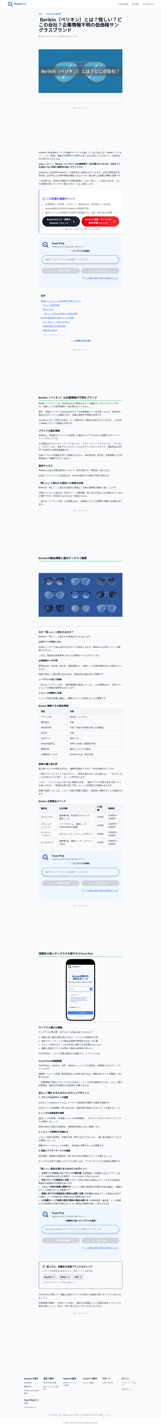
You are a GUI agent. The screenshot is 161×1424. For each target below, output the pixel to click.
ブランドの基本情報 (51, 305)
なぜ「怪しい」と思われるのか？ (56, 322)
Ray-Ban (50, 1277)
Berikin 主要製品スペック (53, 334)
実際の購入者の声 (50, 330)
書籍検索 (27, 1387)
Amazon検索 (123, 4)
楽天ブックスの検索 (50, 1388)
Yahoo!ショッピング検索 (70, 1384)
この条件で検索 (60, 271)
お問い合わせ (107, 1383)
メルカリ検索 (88, 1383)
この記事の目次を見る (80, 341)
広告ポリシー (127, 1389)
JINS (78, 1277)
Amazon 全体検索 (54, 14)
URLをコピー (100, 271)
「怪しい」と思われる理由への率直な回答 (60, 314)
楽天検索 (135, 4)
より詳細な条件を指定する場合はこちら (101, 278)
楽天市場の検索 (49, 1383)
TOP (40, 14)
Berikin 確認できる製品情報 (54, 326)
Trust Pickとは (148, 4)
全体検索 (27, 1383)
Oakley (64, 1277)
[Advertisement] (80, 128)
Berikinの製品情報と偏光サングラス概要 (57, 318)
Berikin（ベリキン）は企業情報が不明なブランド (61, 301)
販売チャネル (48, 309)
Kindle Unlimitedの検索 (31, 1391)
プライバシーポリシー (129, 1384)
